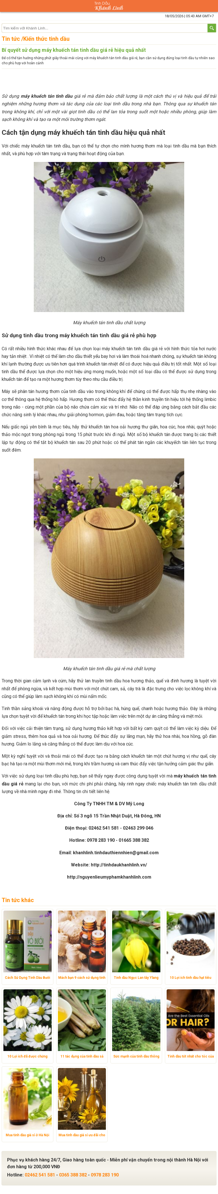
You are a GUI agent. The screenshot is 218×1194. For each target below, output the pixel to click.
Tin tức (11, 38)
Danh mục (6, 6)
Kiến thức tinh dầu (46, 38)
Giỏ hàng (212, 6)
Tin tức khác (18, 900)
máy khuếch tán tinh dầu (47, 96)
